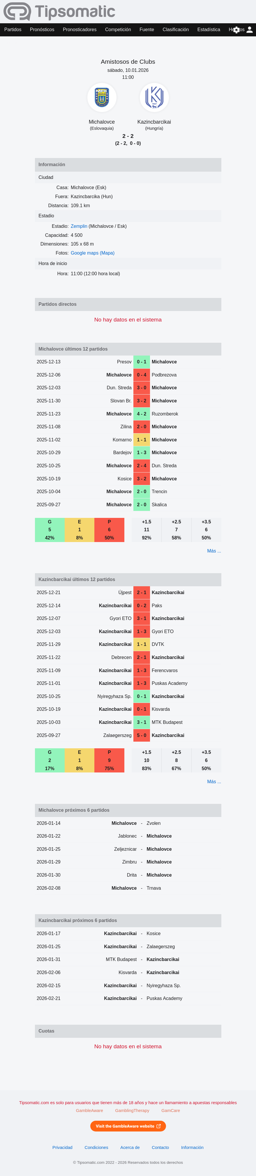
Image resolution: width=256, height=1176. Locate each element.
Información (192, 1147)
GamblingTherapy (132, 1110)
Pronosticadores (80, 29)
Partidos (13, 29)
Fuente (147, 29)
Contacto (160, 1147)
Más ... (214, 550)
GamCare (170, 1110)
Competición (118, 29)
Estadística (208, 29)
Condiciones (96, 1147)
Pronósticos (42, 29)
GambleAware (89, 1110)
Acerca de (130, 1147)
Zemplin (79, 226)
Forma (11, 42)
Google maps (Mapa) (92, 253)
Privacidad (62, 1147)
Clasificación (176, 29)
